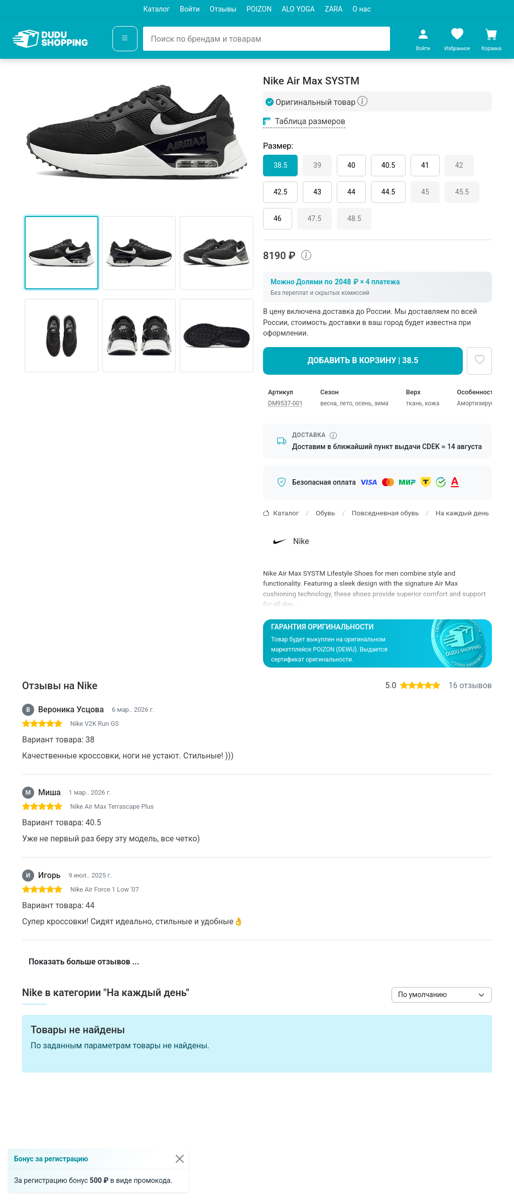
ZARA (333, 9)
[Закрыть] (180, 1159)
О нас (361, 9)
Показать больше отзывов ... (84, 961)
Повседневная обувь (385, 513)
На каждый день (462, 513)
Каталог (157, 9)
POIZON (259, 9)
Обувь (325, 513)
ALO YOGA (298, 9)
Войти (190, 9)
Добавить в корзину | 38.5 (363, 360)
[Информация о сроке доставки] (333, 435)
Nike (289, 541)
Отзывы (223, 9)
